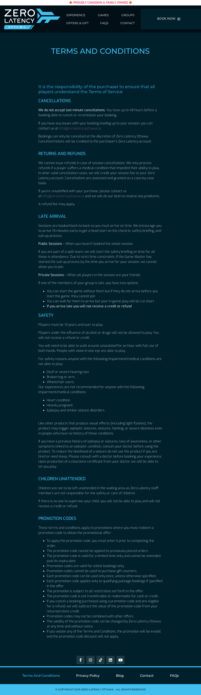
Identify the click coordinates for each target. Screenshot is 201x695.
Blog (120, 676)
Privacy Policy (88, 676)
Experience (75, 15)
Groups (128, 15)
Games (103, 15)
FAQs (104, 23)
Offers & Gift (77, 23)
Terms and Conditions (41, 676)
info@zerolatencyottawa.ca (80, 128)
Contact (127, 23)
